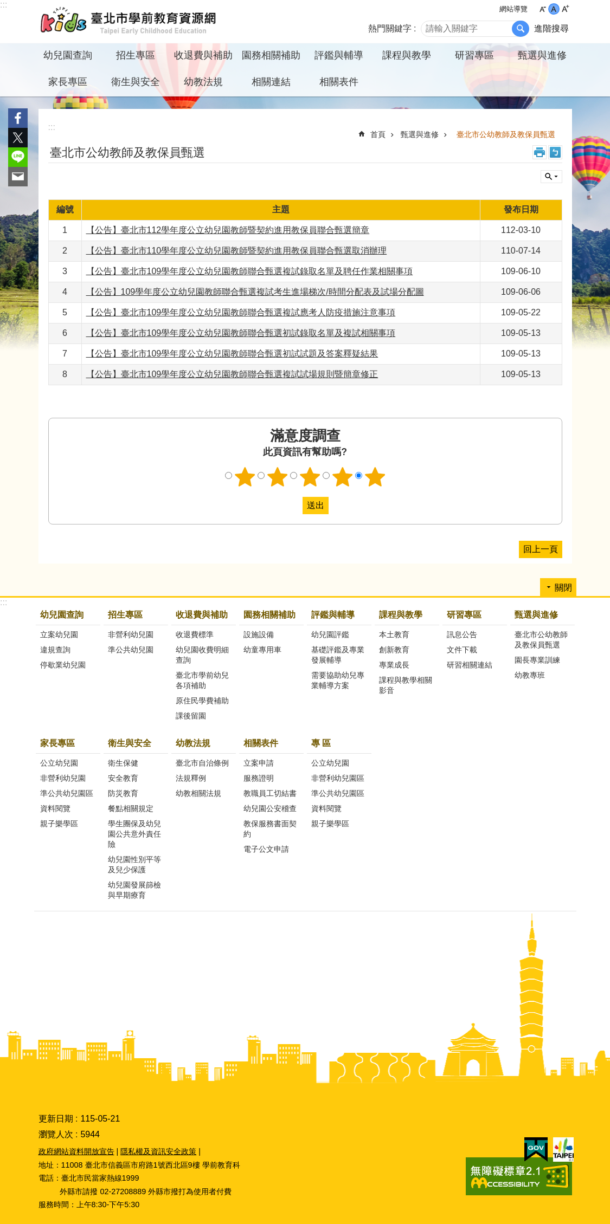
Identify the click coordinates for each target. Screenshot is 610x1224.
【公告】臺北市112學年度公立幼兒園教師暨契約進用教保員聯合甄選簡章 (228, 230)
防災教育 (123, 793)
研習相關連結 (469, 664)
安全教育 (123, 778)
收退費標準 (195, 634)
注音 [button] (555, 152)
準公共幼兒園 (130, 649)
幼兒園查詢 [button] (67, 55)
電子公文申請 (266, 849)
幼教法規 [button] (203, 81)
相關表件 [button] (338, 81)
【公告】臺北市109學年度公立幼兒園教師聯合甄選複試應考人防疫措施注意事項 (241, 312)
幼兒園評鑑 (330, 634)
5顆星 (374, 477)
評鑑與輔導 (333, 614)
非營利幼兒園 (130, 634)
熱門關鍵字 (390, 28)
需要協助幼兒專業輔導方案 (337, 680)
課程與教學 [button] (406, 55)
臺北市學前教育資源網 (129, 21)
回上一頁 (540, 549)
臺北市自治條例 (202, 763)
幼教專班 (530, 675)
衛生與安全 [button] (135, 81)
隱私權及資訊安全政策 (158, 1151)
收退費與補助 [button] (203, 55)
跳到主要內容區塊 (5, 5)
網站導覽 (513, 9)
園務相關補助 (269, 614)
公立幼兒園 (59, 763)
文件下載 (462, 649)
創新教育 (394, 649)
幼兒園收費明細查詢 (202, 654)
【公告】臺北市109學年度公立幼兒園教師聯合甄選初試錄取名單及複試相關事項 (241, 333)
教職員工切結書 (270, 793)
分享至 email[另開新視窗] (18, 176)
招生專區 (125, 614)
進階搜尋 (551, 28)
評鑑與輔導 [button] (338, 55)
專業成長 (394, 664)
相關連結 (271, 81)
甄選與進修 (420, 134)
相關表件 (260, 743)
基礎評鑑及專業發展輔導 (337, 654)
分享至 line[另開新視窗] (18, 157)
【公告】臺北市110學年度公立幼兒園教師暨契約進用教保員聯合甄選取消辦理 (236, 250)
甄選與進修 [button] (542, 55)
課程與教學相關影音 (405, 685)
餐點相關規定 (130, 808)
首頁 (378, 134)
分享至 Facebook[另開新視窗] (18, 118)
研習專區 (464, 614)
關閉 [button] (551, 176)
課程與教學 (400, 614)
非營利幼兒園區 (337, 778)
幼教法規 (193, 743)
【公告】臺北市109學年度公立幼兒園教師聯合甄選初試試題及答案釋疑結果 (232, 353)
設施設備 (258, 634)
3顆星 (309, 477)
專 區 (321, 743)
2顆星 (277, 477)
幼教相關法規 (198, 793)
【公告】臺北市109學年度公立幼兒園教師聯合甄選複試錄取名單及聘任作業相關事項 (249, 271)
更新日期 (55, 1118)
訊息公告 (462, 634)
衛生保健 (123, 763)
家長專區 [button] (67, 81)
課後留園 (191, 715)
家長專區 (57, 743)
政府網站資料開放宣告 (76, 1151)
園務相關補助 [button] (271, 55)
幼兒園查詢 (62, 614)
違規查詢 (55, 649)
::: (3, 4)
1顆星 (244, 477)
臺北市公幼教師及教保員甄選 (506, 134)
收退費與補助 (202, 614)
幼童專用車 (262, 649)
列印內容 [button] (539, 152)
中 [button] (554, 9)
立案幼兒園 (59, 634)
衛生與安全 (129, 743)
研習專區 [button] (474, 55)
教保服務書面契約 (270, 828)
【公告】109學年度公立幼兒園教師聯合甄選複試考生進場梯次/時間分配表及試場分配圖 (255, 291)
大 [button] (565, 9)
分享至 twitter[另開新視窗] (18, 137)
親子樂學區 (59, 823)
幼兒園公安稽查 (270, 808)
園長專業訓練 (537, 660)
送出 (292, 505)
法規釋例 (191, 778)
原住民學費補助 (202, 700)
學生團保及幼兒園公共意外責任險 (134, 834)
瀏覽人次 (55, 1134)
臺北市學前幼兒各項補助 (202, 680)
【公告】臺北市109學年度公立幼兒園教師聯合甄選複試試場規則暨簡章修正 (232, 374)
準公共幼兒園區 (66, 793)
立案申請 (258, 763)
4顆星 (342, 477)
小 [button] (542, 9)
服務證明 (258, 778)
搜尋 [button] (520, 29)
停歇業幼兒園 (63, 664)
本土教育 (394, 634)
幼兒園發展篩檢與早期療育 (134, 889)
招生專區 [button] (135, 55)
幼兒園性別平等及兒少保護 (134, 864)
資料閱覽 (55, 808)
